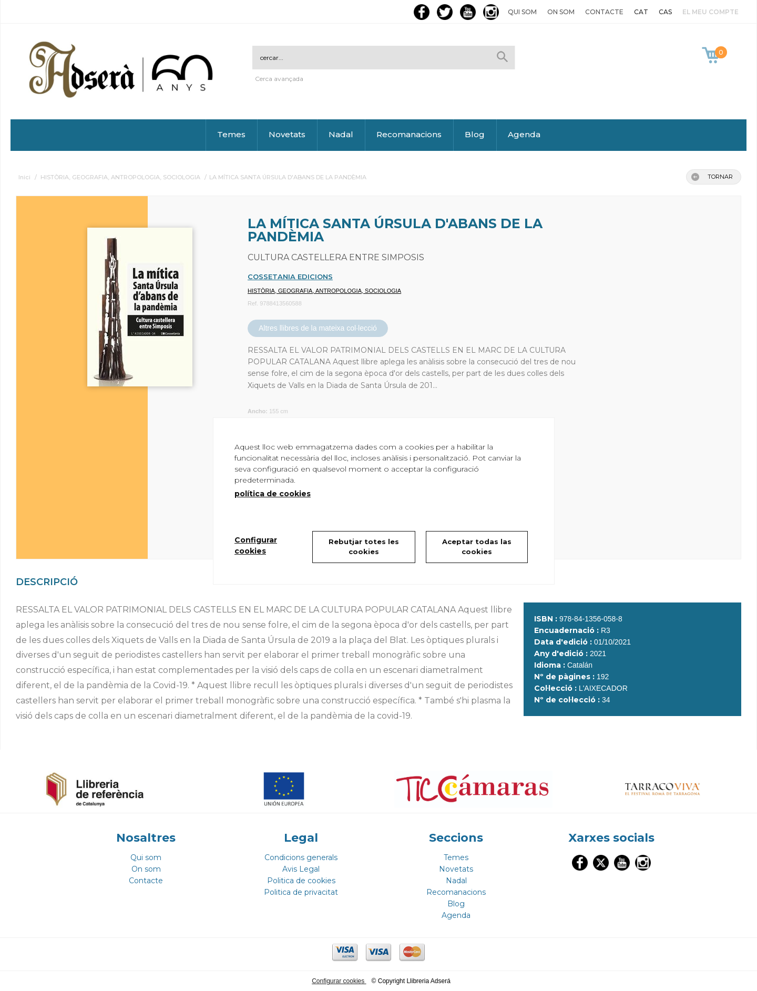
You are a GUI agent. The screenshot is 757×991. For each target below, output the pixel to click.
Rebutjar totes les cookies (364, 546)
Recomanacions (409, 134)
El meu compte (710, 12)
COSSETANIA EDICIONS (290, 276)
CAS (665, 12)
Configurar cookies (339, 981)
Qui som (522, 12)
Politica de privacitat (301, 892)
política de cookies (272, 493)
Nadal (341, 134)
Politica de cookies (301, 880)
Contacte (604, 12)
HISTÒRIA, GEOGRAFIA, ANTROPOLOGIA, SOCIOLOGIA (324, 291)
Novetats (287, 134)
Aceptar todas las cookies (477, 546)
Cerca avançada (279, 79)
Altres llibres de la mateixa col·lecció (318, 328)
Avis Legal (301, 869)
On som (561, 12)
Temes (231, 134)
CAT (641, 12)
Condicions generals (300, 857)
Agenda (524, 134)
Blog (475, 134)
